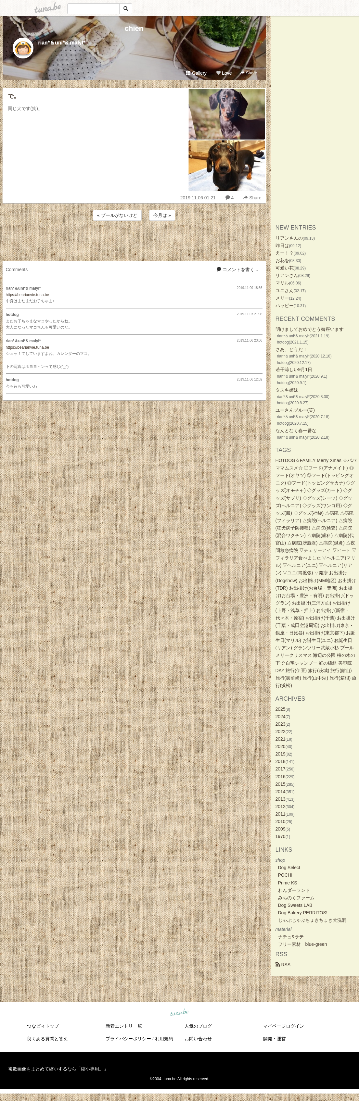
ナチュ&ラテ (291, 936)
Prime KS (287, 882)
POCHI (285, 875)
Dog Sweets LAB (295, 905)
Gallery (196, 73)
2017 (281, 768)
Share (248, 72)
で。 (13, 96)
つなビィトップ (43, 1026)
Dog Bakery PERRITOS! (302, 912)
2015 (281, 784)
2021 (281, 739)
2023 (281, 724)
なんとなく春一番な (296, 430)
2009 (281, 829)
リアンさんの (289, 238)
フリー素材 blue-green (302, 944)
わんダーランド (294, 890)
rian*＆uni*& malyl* (61, 42)
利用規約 (164, 1038)
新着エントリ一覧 (124, 1026)
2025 (281, 709)
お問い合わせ (198, 1038)
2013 (281, 799)
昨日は (282, 245)
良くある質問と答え (47, 1038)
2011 (281, 814)
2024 (281, 716)
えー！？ (285, 253)
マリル (282, 282)
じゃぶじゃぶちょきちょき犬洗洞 (312, 920)
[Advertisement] (134, 239)
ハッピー (285, 305)
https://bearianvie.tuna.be (27, 295)
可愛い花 (285, 267)
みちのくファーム (296, 897)
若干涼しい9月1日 (294, 369)
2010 (281, 821)
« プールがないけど (117, 215)
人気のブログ (198, 1026)
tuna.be (179, 1013)
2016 (281, 776)
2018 (281, 761)
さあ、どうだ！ (291, 349)
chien (134, 28)
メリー (282, 298)
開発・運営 (274, 1038)
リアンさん (287, 275)
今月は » (162, 215)
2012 (281, 806)
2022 (281, 731)
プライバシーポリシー (128, 1038)
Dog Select (289, 867)
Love (224, 73)
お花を (282, 260)
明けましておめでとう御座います (310, 329)
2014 (281, 791)
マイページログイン (283, 1026)
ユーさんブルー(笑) (295, 410)
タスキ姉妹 (287, 390)
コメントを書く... (237, 269)
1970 (281, 836)
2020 (281, 746)
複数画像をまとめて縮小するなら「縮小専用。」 (58, 1068)
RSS (283, 964)
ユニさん (285, 290)
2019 (281, 754)
